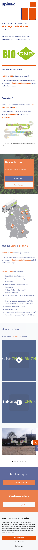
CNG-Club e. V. (16, 337)
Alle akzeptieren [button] (19, 537)
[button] (12, 461)
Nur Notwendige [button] (19, 542)
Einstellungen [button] (19, 546)
